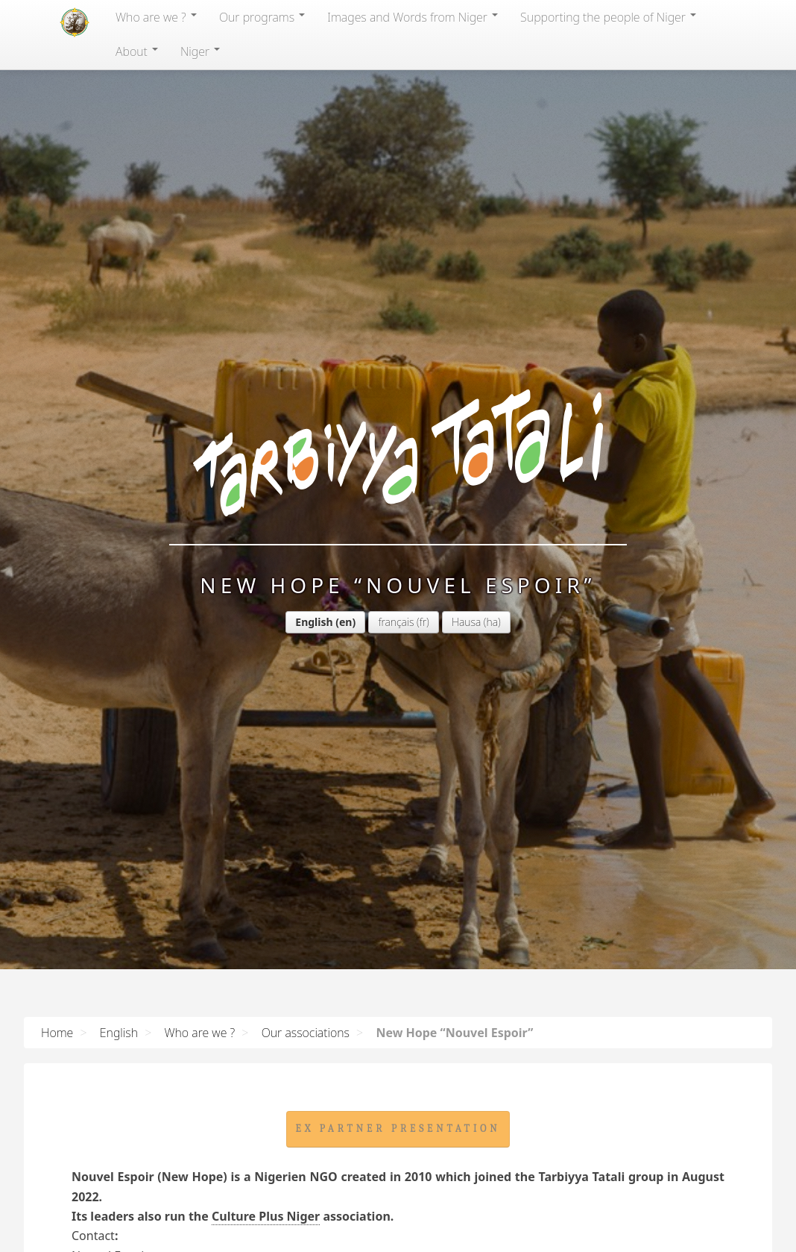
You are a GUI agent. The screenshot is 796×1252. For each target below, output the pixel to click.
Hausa (466, 622)
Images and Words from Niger (412, 17)
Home (57, 1032)
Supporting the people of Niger (608, 17)
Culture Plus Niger (266, 1216)
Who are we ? (156, 17)
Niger (200, 51)
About (137, 51)
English (313, 622)
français (396, 622)
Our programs (262, 17)
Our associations (306, 1032)
